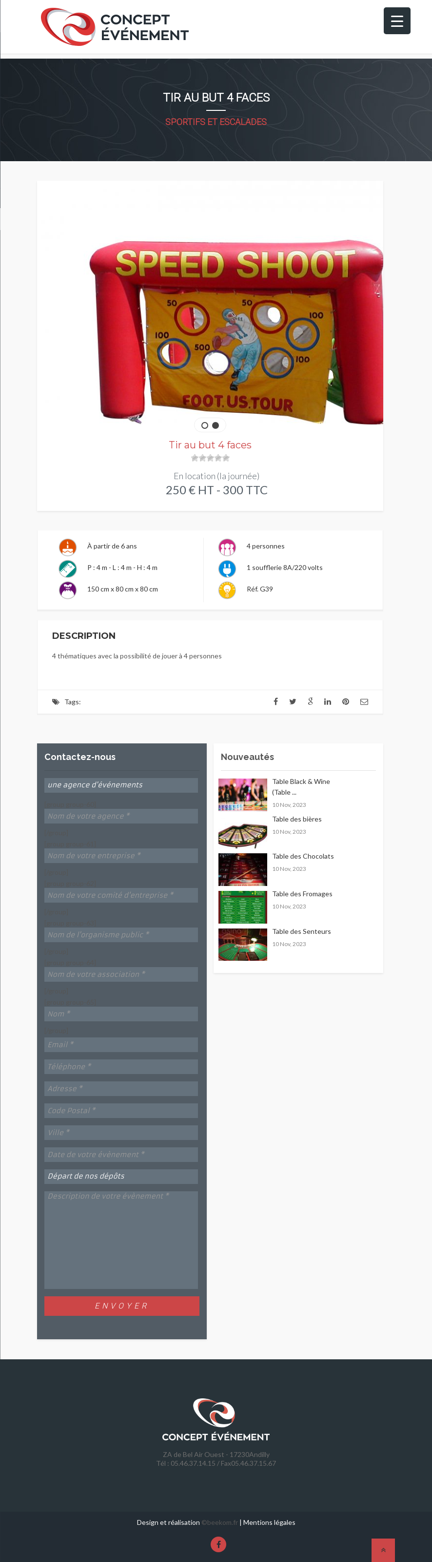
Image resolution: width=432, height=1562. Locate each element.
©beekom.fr (219, 1522)
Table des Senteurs (301, 931)
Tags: (72, 701)
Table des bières (297, 819)
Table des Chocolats (303, 856)
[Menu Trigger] (397, 20)
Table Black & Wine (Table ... (301, 786)
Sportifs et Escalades (216, 122)
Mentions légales (269, 1522)
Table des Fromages (302, 893)
